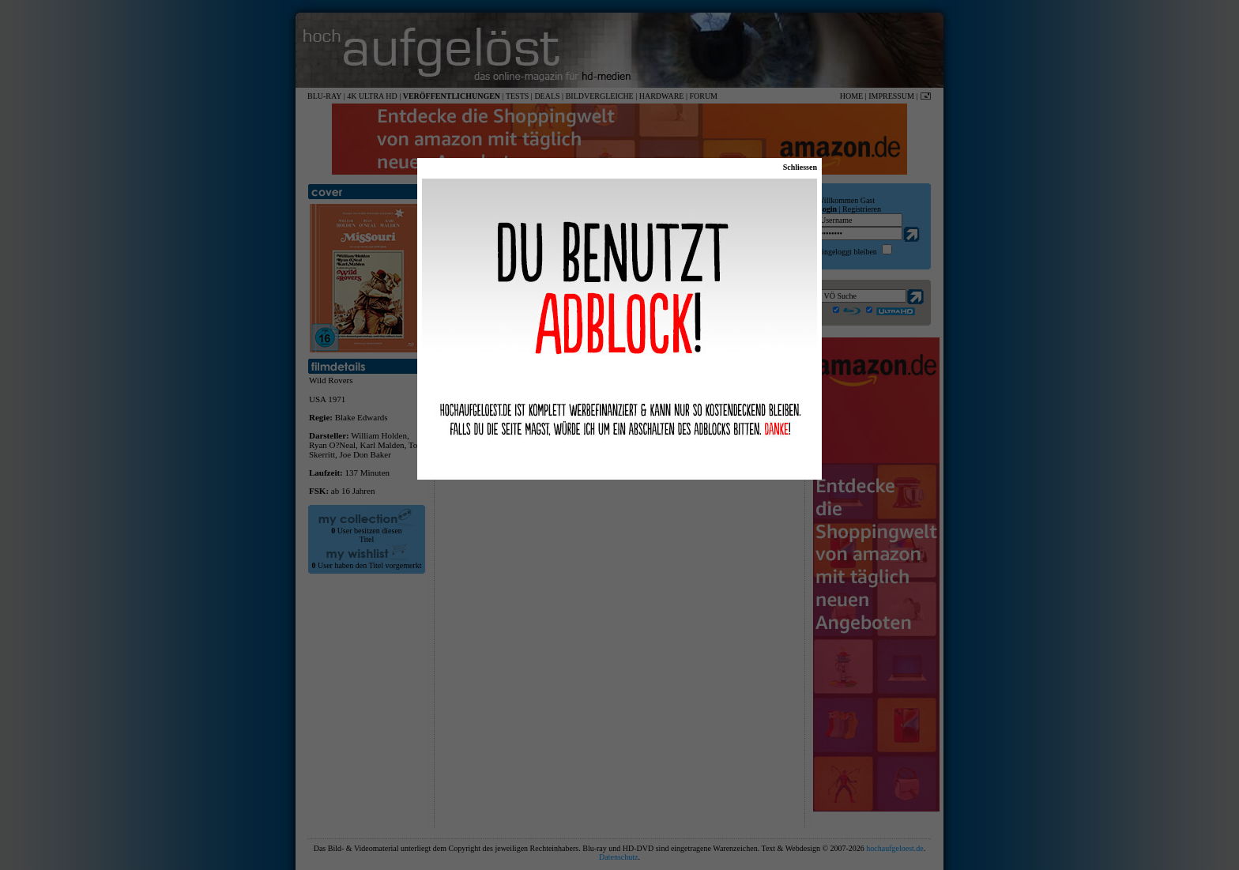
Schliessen (800, 167)
